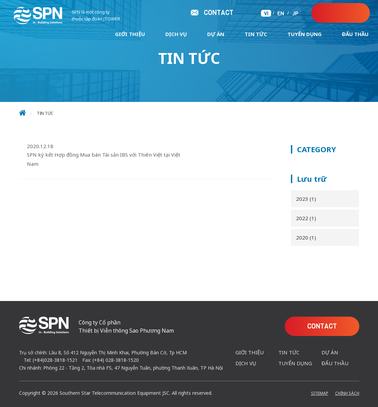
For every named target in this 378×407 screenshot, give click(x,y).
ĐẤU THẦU (355, 34)
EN (280, 13)
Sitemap (319, 393)
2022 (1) (306, 218)
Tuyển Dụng (304, 34)
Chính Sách (347, 393)
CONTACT (345, 13)
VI (266, 13)
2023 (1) (306, 198)
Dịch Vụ (176, 34)
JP (295, 13)
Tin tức (256, 34)
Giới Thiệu (130, 34)
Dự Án (215, 34)
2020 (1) (306, 237)
